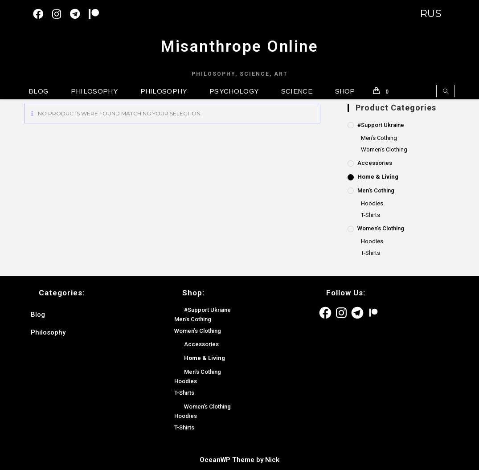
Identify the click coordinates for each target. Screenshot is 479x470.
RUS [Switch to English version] (431, 13)
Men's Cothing (375, 190)
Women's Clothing (380, 228)
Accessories (374, 162)
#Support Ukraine (380, 125)
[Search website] (445, 92)
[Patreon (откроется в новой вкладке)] (98, 14)
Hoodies (372, 203)
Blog (38, 315)
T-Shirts (370, 215)
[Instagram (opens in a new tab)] (61, 14)
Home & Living (377, 176)
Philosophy (48, 332)
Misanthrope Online (239, 46)
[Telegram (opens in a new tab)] (79, 14)
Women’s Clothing (384, 149)
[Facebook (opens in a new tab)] (42, 14)
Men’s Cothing (379, 138)
